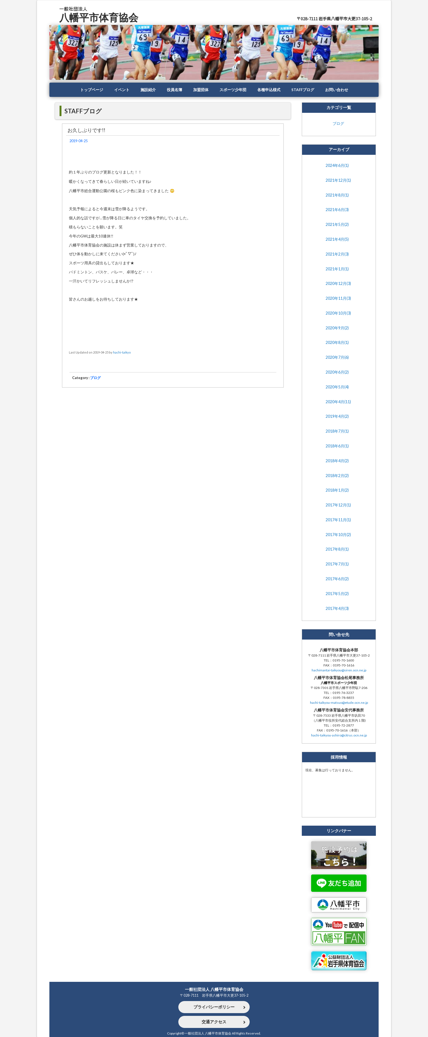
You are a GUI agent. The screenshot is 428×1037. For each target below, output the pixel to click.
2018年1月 (337, 490)
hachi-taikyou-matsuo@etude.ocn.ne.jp (339, 702)
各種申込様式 (268, 90)
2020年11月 (338, 298)
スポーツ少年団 (232, 90)
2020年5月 (337, 387)
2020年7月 (337, 357)
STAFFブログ (302, 90)
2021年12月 (338, 180)
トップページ (91, 90)
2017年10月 (338, 534)
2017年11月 (338, 520)
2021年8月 (337, 195)
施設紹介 (148, 90)
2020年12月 (338, 283)
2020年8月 (337, 342)
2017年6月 (337, 579)
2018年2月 (337, 475)
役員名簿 (174, 90)
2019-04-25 (78, 141)
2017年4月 (337, 608)
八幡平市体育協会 (98, 17)
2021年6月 (337, 209)
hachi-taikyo (122, 352)
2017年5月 (337, 593)
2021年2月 (337, 254)
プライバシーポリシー (214, 1007)
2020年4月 (338, 402)
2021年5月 (337, 224)
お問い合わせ (336, 90)
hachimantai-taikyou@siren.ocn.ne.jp (339, 670)
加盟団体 (201, 90)
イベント (121, 90)
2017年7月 (337, 564)
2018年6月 (337, 446)
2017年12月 (338, 505)
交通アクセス (214, 1022)
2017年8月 (337, 549)
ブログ (95, 377)
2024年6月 (337, 165)
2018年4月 (337, 461)
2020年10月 (338, 313)
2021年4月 (337, 239)
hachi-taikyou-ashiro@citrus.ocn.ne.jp (339, 735)
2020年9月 (337, 328)
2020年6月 (337, 372)
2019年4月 (337, 416)
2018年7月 (337, 431)
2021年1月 (337, 269)
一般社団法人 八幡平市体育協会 (214, 989)
